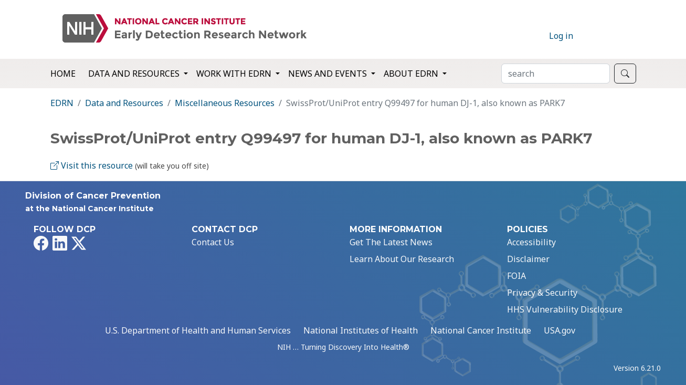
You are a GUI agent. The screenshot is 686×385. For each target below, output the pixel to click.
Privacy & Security (542, 292)
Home (63, 73)
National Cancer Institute (480, 330)
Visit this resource (91, 165)
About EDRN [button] (412, 73)
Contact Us (213, 242)
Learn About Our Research (402, 259)
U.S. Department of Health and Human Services (198, 330)
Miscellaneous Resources (225, 103)
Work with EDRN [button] (234, 73)
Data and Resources (124, 103)
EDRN (61, 103)
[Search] (555, 74)
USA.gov (559, 330)
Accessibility (531, 242)
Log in (561, 35)
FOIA (516, 276)
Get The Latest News (391, 242)
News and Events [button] (328, 73)
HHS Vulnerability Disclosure (564, 309)
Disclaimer (528, 259)
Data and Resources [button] (135, 73)
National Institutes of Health (360, 330)
